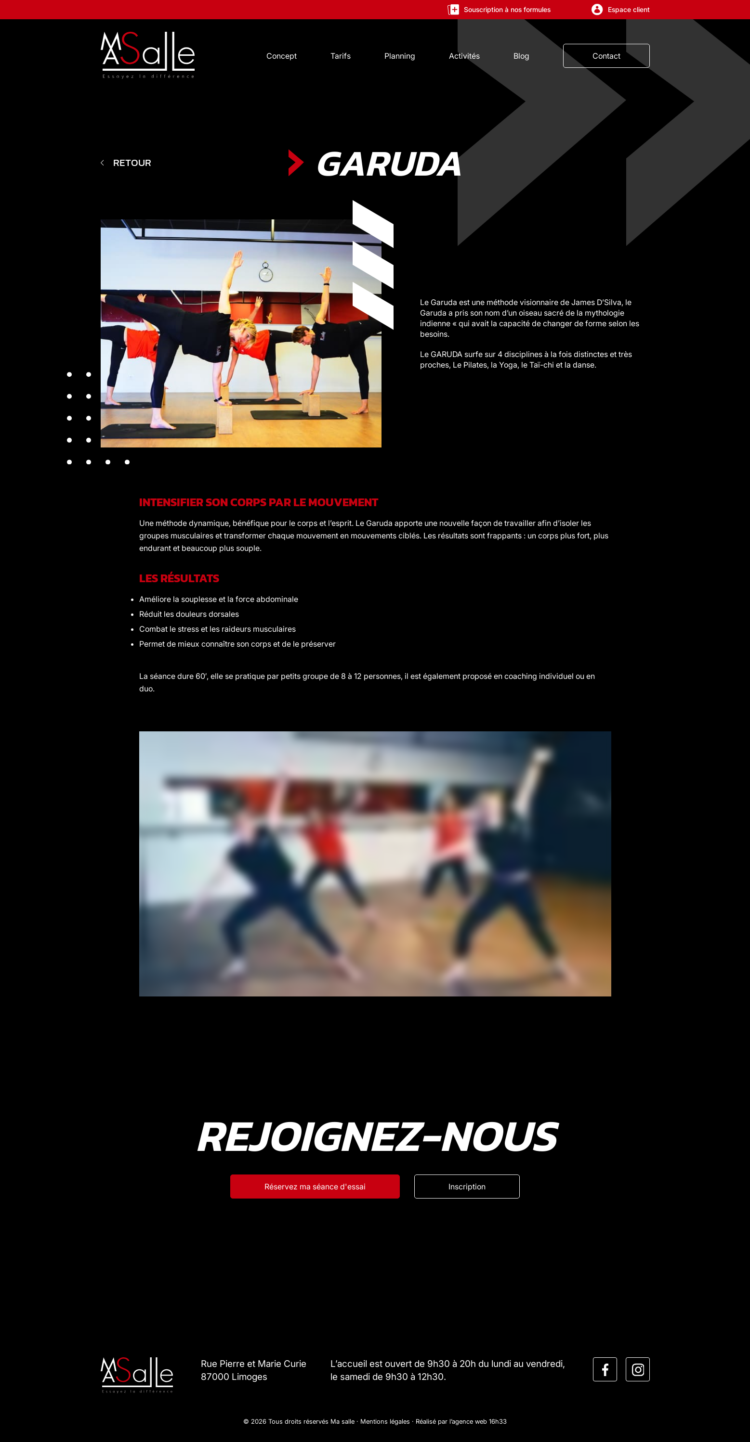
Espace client (621, 9)
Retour (126, 162)
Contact (606, 56)
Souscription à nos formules (499, 9)
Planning (399, 56)
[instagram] (638, 1370)
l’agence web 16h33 (478, 1421)
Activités (464, 56)
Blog (521, 56)
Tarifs (340, 56)
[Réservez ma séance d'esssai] (315, 1186)
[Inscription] (467, 1186)
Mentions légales (385, 1421)
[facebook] (605, 1370)
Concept (281, 56)
